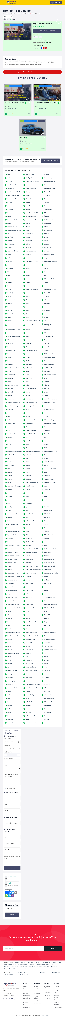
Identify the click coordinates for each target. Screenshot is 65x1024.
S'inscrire (52, 949)
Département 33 (8, 17)
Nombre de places (8, 752)
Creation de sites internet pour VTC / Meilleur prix (36, 973)
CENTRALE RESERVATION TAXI (15, 103)
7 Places (35, 37)
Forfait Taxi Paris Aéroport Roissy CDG (39, 967)
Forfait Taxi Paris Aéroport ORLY (19, 967)
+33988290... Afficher (42, 109)
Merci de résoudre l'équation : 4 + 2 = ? (12, 857)
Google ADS (18, 973)
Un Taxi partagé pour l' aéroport (26, 964)
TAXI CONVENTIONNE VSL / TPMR (47, 103)
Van (40, 37)
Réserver (12, 868)
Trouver (12, 914)
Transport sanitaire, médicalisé (48, 962)
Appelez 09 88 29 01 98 (50, 161)
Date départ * (7, 738)
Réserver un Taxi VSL (20, 962)
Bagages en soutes (8, 758)
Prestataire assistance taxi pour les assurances (42, 969)
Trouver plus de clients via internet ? (24, 975)
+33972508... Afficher (13, 109)
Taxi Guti (23, 138)
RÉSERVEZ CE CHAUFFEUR (47, 31)
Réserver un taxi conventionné (20, 969)
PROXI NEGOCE (45, 1015)
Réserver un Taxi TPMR (33, 962)
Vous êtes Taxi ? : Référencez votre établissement (32, 72)
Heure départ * (8, 745)
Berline (57, 113)
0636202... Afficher (27, 144)
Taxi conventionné (10, 788)
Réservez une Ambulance (42, 964)
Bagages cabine (8, 765)
